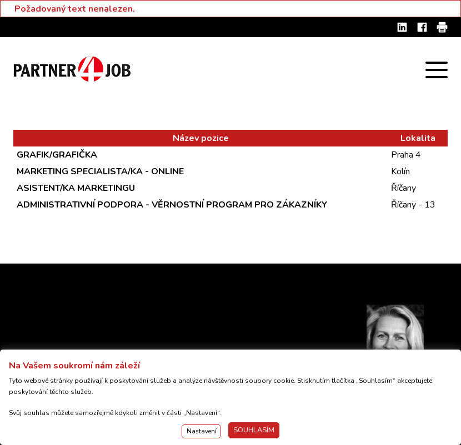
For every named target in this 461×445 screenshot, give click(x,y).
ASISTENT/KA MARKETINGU (76, 188)
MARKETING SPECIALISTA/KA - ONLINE (100, 171)
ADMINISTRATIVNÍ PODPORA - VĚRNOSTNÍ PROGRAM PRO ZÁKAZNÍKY (172, 205)
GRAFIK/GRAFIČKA (57, 155)
